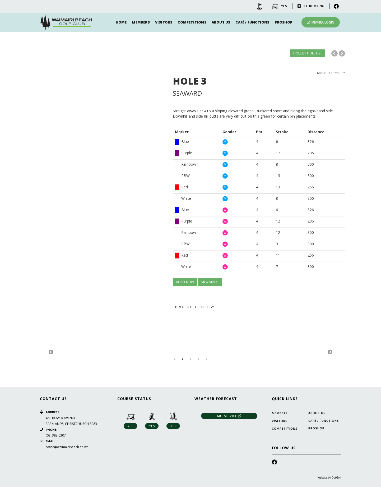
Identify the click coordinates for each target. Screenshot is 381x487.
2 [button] (182, 359)
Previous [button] (51, 352)
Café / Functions (252, 22)
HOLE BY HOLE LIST (307, 53)
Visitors (164, 22)
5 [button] (206, 359)
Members (141, 22)
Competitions (192, 22)
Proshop (283, 22)
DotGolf (336, 477)
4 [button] (198, 359)
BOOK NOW (185, 282)
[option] (73, 89)
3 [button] (190, 359)
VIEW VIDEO (210, 282)
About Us (221, 22)
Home (121, 22)
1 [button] (174, 359)
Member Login (320, 22)
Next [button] (330, 352)
